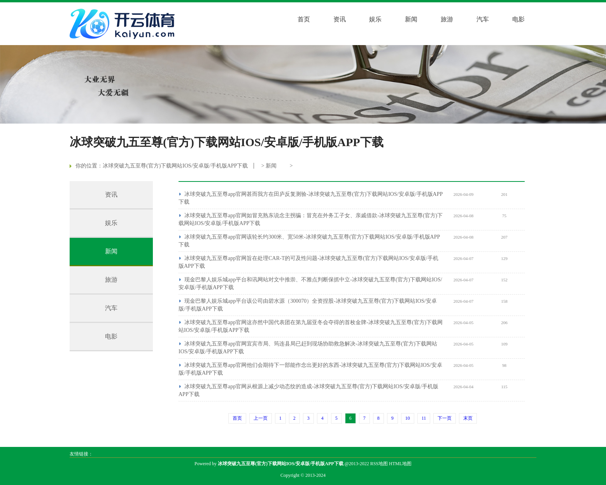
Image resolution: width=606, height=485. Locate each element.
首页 (304, 19)
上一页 (261, 418)
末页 (468, 418)
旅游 (447, 19)
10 (407, 418)
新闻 (411, 19)
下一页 (445, 418)
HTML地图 (400, 463)
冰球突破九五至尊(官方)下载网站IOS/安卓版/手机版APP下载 (175, 166)
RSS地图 (379, 463)
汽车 (482, 19)
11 (424, 418)
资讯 (339, 19)
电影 (518, 19)
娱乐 (375, 19)
